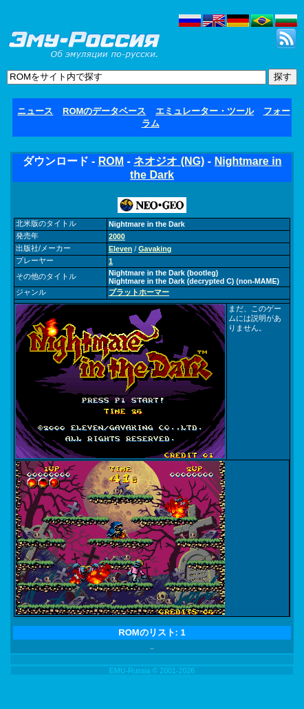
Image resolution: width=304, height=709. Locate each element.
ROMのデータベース (104, 111)
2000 (117, 236)
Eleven (120, 249)
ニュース (35, 111)
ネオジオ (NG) (168, 161)
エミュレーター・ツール (204, 111)
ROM (111, 161)
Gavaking (154, 249)
